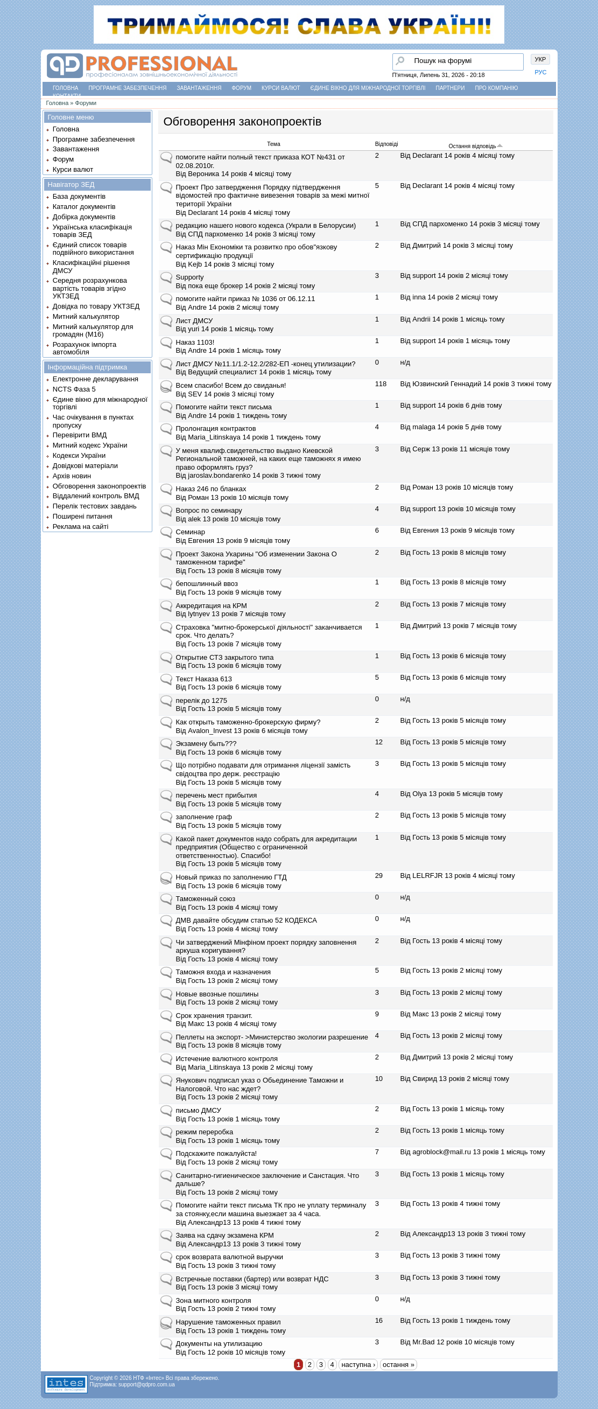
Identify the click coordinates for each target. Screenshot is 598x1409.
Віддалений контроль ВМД (96, 496)
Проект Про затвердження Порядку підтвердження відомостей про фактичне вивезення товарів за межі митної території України (273, 195)
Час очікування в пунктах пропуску (93, 421)
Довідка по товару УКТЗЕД (96, 306)
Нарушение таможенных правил (228, 1322)
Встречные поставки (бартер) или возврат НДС (252, 1279)
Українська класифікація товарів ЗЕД (92, 231)
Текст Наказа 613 (204, 679)
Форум (242, 88)
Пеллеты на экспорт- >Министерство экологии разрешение (272, 1037)
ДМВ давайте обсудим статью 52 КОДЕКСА (246, 920)
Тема (273, 144)
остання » (398, 1365)
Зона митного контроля (213, 1300)
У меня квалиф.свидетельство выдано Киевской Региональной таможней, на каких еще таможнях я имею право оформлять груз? (268, 459)
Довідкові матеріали (85, 466)
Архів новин (72, 476)
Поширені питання (82, 516)
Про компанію (496, 88)
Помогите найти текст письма (224, 407)
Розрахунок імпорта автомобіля (84, 348)
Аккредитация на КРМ (211, 606)
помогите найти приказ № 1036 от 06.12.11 (245, 299)
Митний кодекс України (90, 445)
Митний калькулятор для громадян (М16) (93, 330)
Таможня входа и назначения (223, 972)
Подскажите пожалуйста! (216, 1153)
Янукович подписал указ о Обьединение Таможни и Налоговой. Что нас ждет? (260, 1084)
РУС (541, 72)
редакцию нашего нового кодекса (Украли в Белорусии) (266, 225)
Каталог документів (84, 207)
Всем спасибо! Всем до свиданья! (231, 385)
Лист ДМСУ (194, 321)
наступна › (358, 1365)
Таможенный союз (206, 899)
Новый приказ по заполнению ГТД (231, 877)
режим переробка (205, 1132)
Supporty (190, 277)
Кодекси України (79, 455)
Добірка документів (84, 217)
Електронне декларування (95, 379)
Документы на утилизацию (219, 1344)
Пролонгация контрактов (216, 428)
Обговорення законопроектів (99, 486)
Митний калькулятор (86, 316)
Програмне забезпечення (127, 88)
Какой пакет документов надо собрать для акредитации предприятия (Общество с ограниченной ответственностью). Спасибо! (266, 847)
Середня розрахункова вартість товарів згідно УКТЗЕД (90, 288)
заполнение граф (204, 817)
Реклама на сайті (81, 526)
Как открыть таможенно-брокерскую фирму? (248, 722)
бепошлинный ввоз (207, 584)
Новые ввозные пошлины (217, 994)
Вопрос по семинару (209, 510)
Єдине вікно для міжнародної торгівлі (368, 88)
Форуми (86, 103)
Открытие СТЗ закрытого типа (225, 657)
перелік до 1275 (201, 700)
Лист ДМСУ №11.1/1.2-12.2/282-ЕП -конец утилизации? (266, 364)
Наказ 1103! (195, 342)
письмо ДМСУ (198, 1110)
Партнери (450, 88)
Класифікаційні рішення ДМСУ (91, 266)
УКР (540, 59)
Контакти (67, 96)
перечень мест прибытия (216, 795)
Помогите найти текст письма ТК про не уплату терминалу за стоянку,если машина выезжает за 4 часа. (271, 1209)
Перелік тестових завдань (95, 506)
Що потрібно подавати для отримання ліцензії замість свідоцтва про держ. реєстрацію (263, 769)
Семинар (190, 532)
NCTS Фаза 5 (74, 389)
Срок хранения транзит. (214, 1016)
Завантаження (199, 88)
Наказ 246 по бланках (211, 489)
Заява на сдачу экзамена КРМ (225, 1235)
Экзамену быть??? (206, 744)
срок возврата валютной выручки (230, 1257)
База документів (79, 196)
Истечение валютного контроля (227, 1059)
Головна (65, 88)
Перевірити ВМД (80, 435)
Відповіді (386, 144)
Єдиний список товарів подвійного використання (93, 248)
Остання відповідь (475, 146)
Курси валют (281, 88)
